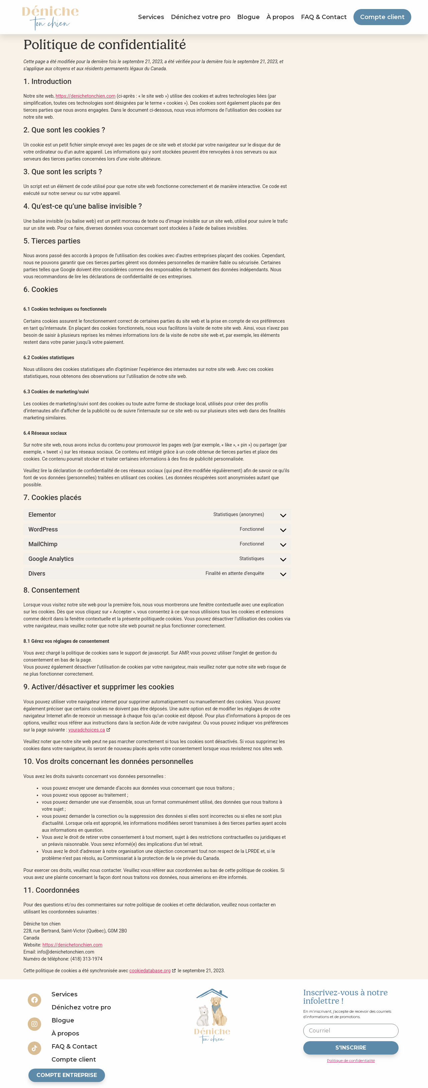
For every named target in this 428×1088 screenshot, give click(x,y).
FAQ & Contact (324, 17)
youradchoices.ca (87, 729)
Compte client (382, 17)
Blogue (248, 17)
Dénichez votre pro (200, 17)
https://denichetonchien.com (85, 96)
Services (151, 17)
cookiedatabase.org (150, 970)
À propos (280, 17)
